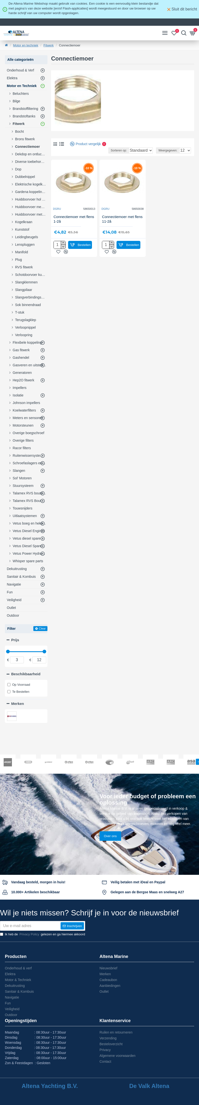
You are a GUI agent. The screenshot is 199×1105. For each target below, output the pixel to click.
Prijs (15, 640)
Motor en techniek (25, 45)
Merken (17, 704)
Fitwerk (49, 45)
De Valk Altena (149, 1086)
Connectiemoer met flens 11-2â (122, 219)
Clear (42, 628)
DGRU (57, 208)
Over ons (110, 816)
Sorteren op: (102, 150)
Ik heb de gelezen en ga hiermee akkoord (42, 934)
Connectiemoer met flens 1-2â (74, 219)
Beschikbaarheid (25, 674)
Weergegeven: (167, 150)
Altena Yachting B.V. (50, 1086)
